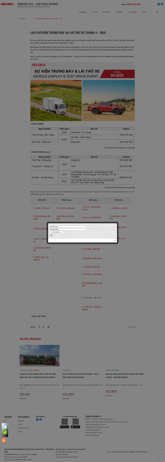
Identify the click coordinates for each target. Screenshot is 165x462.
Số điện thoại (68, 229)
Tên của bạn (68, 227)
